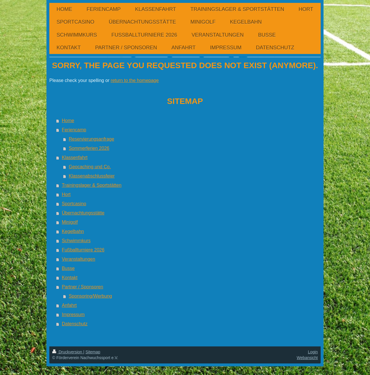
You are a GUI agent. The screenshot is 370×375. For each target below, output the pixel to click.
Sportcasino (74, 203)
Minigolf (70, 222)
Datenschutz (74, 323)
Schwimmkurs (76, 240)
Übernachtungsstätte (83, 212)
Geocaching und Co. (90, 166)
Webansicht (307, 357)
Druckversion (67, 352)
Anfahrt (69, 305)
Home (68, 120)
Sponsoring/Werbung (90, 296)
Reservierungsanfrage (91, 139)
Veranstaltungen (78, 259)
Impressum (73, 314)
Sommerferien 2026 (89, 148)
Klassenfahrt (74, 157)
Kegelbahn (73, 231)
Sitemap (92, 352)
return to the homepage (135, 80)
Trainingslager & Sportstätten (92, 185)
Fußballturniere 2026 (83, 249)
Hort (66, 194)
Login (313, 352)
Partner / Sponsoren (82, 286)
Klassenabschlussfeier (92, 175)
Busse (68, 268)
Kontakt (69, 277)
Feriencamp (74, 129)
